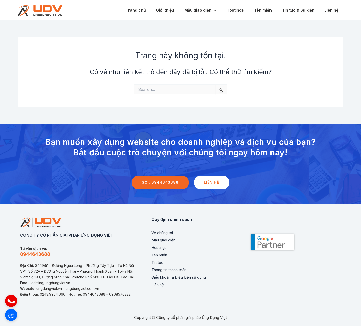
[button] (11, 301)
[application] (222, 10)
